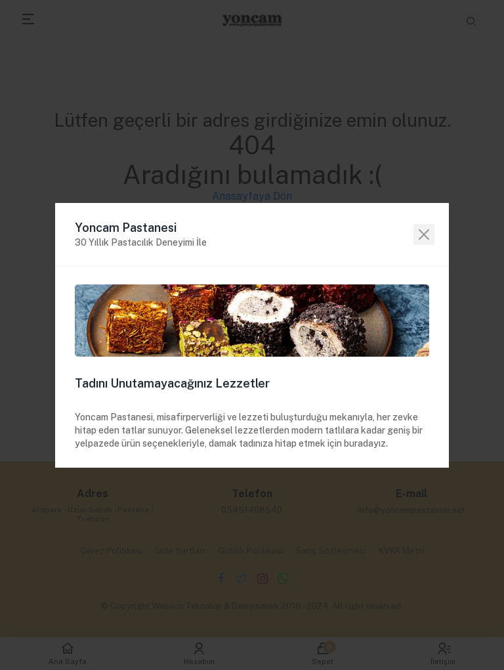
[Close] (423, 234)
